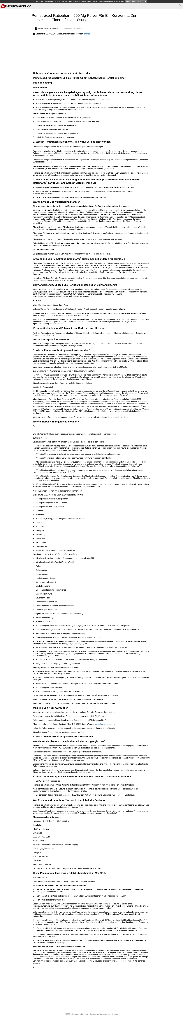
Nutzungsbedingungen (79, 1014)
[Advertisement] (15, 117)
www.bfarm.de (100, 724)
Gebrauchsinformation (46, 28)
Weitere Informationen (134, 1)
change (87, 34)
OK (145, 1)
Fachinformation (73, 28)
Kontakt (115, 1014)
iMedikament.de (16, 6)
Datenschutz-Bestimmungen (100, 1014)
